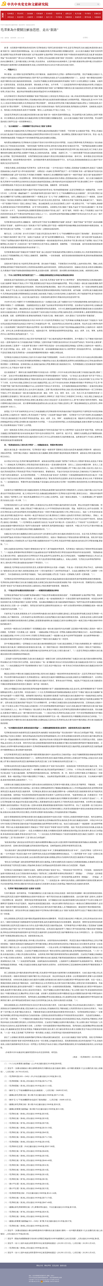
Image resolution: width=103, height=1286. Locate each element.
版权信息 (63, 1265)
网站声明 (47, 1265)
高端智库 (78, 17)
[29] (74, 761)
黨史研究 (22, 25)
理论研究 (20, 13)
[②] (62, 85)
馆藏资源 (68, 17)
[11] (6, 465)
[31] (97, 798)
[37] (19, 961)
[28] (32, 758)
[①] (76, 78)
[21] (93, 574)
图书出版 (88, 17)
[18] (6, 544)
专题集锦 (97, 17)
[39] (21, 1019)
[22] (21, 609)
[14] (81, 497)
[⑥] (45, 214)
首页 (3, 15)
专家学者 (59, 13)
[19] (6, 552)
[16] (21, 522)
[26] (45, 713)
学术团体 (59, 17)
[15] (25, 500)
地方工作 (49, 17)
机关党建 (78, 13)
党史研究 (20, 17)
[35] (48, 880)
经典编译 (39, 13)
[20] (46, 563)
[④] (71, 153)
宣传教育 (49, 13)
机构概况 (10, 13)
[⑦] (24, 229)
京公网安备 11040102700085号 (50, 1281)
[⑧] (37, 247)
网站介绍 (39, 1265)
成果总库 (68, 13)
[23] (75, 651)
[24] (8, 666)
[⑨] (32, 334)
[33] (40, 834)
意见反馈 (55, 1265)
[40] (6, 1033)
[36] (95, 951)
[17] (48, 529)
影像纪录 (97, 13)
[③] (69, 110)
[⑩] (14, 407)
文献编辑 (30, 13)
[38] (76, 1000)
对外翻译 (39, 17)
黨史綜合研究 (30, 25)
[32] (8, 809)
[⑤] (6, 178)
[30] (31, 780)
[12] (39, 475)
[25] (18, 699)
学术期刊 (88, 13)
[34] (73, 854)
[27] (100, 716)
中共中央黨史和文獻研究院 (9, 25)
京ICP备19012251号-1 (34, 1281)
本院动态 (10, 17)
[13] (6, 482)
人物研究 (30, 17)
